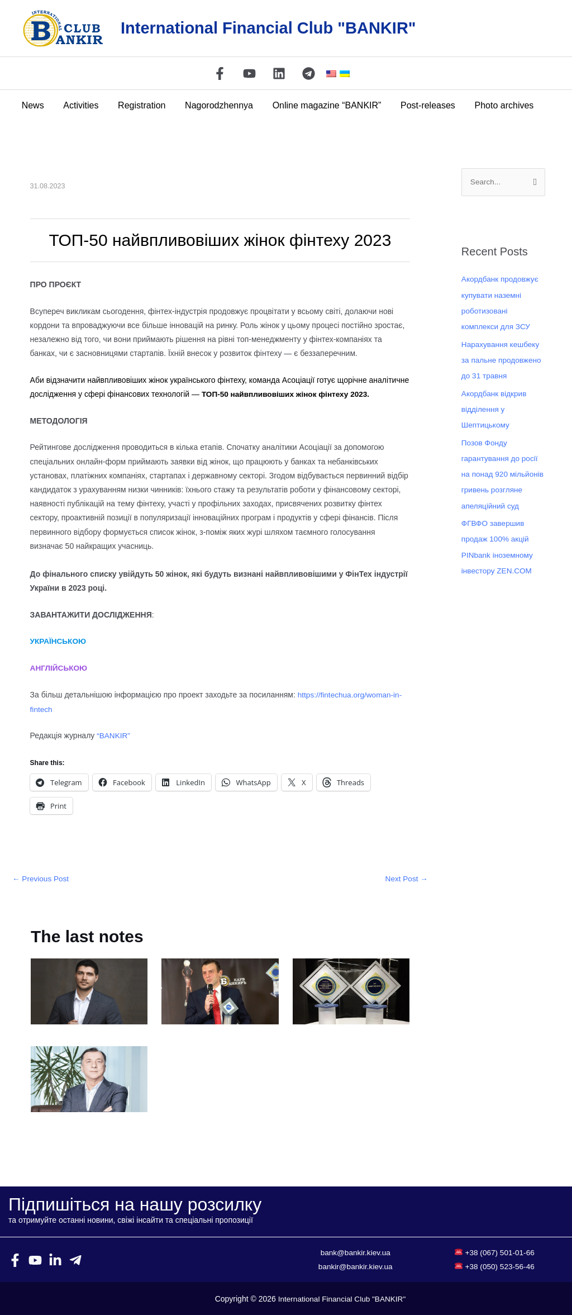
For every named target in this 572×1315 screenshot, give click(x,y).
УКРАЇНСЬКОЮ (59, 641)
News (37, 105)
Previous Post (41, 878)
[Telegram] (308, 73)
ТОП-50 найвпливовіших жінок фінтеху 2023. (288, 394)
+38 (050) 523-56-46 (500, 1265)
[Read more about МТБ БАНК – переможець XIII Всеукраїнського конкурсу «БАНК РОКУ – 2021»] (219, 990)
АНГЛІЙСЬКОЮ (59, 667)
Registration (143, 105)
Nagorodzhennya (219, 105)
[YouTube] (249, 73)
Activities (84, 105)
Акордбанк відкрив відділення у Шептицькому (494, 408)
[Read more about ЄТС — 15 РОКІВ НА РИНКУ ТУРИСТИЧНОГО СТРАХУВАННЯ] (89, 1078)
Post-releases (425, 105)
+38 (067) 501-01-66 (500, 1251)
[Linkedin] (279, 73)
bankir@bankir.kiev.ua (355, 1265)
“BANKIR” (114, 734)
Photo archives (500, 105)
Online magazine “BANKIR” (325, 105)
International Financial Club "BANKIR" (268, 28)
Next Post (406, 878)
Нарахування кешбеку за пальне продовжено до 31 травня (502, 360)
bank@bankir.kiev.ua (356, 1251)
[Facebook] (219, 73)
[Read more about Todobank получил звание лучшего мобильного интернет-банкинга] (351, 990)
